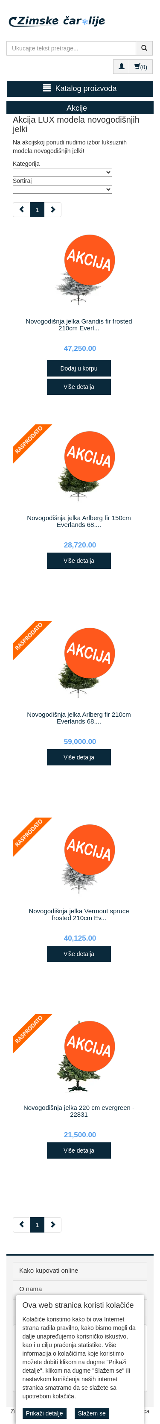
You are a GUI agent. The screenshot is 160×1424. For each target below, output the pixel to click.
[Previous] (21, 209)
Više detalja (79, 386)
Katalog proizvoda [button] (79, 88)
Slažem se (92, 1413)
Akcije (77, 108)
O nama (30, 1288)
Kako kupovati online (48, 1270)
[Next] (52, 209)
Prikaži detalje (44, 1413)
